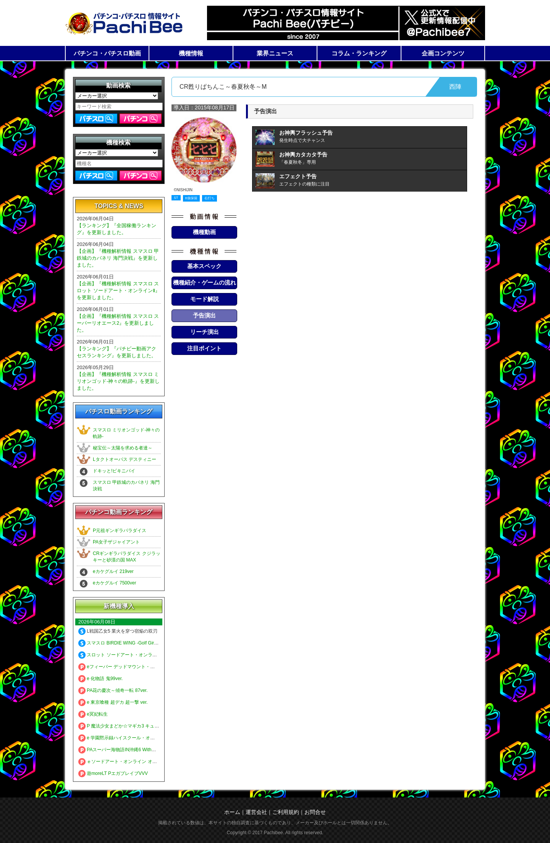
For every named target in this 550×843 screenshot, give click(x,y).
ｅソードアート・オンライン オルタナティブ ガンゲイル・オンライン (154, 761)
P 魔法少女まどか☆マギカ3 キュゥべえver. (127, 726)
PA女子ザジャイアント (116, 542)
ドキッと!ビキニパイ (114, 471)
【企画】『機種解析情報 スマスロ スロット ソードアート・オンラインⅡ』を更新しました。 (118, 290)
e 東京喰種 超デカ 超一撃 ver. (113, 702)
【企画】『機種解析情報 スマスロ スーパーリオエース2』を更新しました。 (118, 323)
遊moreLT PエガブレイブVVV (113, 773)
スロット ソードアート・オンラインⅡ (121, 654)
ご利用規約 (285, 812)
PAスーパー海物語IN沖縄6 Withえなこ (121, 749)
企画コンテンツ (443, 53)
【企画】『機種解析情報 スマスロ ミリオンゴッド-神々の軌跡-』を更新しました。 (118, 381)
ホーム (232, 812)
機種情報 (191, 53)
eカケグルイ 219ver (113, 571)
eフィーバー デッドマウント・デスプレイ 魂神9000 (136, 666)
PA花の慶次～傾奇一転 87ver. (112, 690)
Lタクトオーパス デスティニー (124, 459)
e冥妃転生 (93, 714)
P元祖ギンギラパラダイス (119, 530)
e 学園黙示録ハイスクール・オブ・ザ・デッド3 (131, 737)
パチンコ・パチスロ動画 (107, 53)
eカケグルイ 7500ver (114, 583)
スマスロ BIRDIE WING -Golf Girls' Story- (125, 643)
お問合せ (315, 812)
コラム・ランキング (359, 53)
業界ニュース (275, 53)
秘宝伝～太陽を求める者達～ (122, 448)
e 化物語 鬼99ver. (100, 678)
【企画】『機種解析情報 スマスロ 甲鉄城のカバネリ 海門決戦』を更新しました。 (118, 258)
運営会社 (256, 812)
